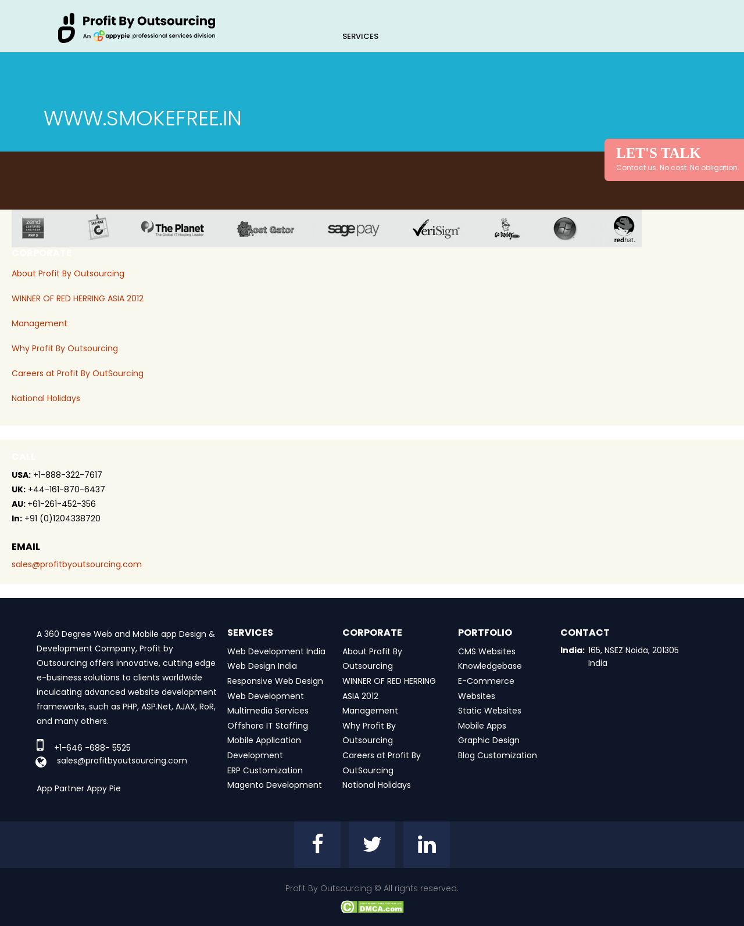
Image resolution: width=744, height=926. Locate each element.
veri (445, 228)
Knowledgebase (490, 666)
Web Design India (262, 666)
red (632, 228)
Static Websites (489, 710)
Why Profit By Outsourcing (65, 348)
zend (42, 228)
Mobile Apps (482, 726)
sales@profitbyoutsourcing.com (77, 564)
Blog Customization (497, 755)
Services (360, 36)
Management (39, 323)
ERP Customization (265, 770)
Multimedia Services (268, 710)
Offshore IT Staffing (267, 726)
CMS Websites (487, 651)
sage (362, 228)
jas (103, 228)
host (275, 228)
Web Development (265, 696)
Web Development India (276, 651)
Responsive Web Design (275, 681)
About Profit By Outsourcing (68, 273)
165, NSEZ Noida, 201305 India (633, 656)
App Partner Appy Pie (79, 788)
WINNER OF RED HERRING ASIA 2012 (78, 298)
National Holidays (46, 398)
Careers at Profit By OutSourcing (78, 373)
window (574, 228)
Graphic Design (489, 740)
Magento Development (274, 785)
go (516, 228)
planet (182, 228)
